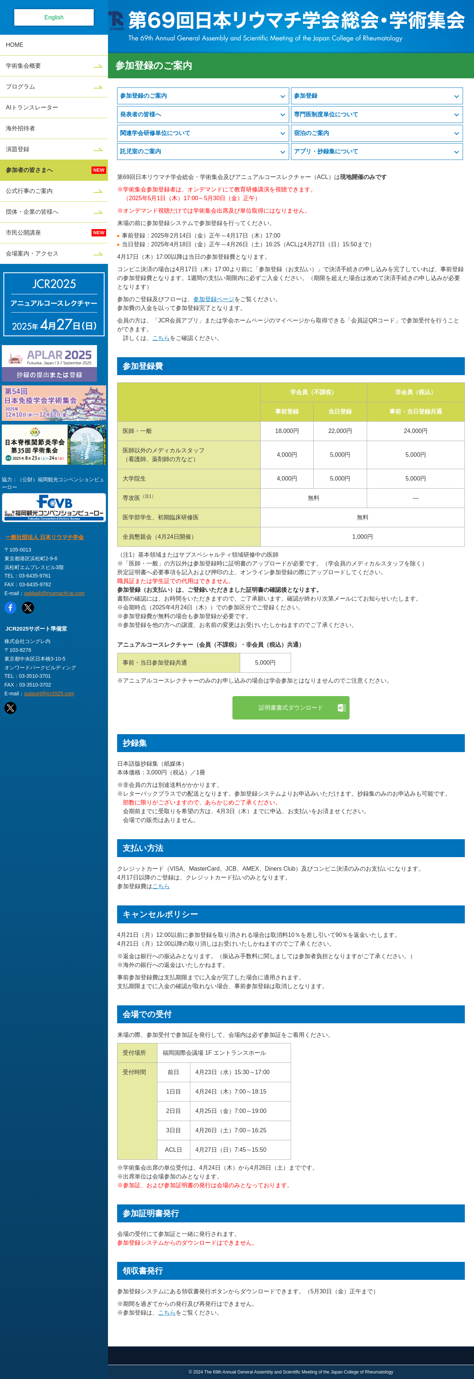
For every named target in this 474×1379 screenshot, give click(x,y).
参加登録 (305, 96)
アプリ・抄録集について (326, 151)
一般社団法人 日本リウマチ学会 (44, 537)
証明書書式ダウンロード (291, 708)
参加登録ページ (213, 299)
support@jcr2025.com (49, 693)
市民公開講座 (23, 232)
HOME (14, 45)
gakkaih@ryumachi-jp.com (54, 593)
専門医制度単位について (326, 114)
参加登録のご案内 (143, 96)
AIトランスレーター (32, 107)
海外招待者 (20, 128)
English (53, 17)
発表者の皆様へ (140, 114)
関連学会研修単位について (155, 133)
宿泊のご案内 (311, 133)
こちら (161, 338)
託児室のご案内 (140, 151)
